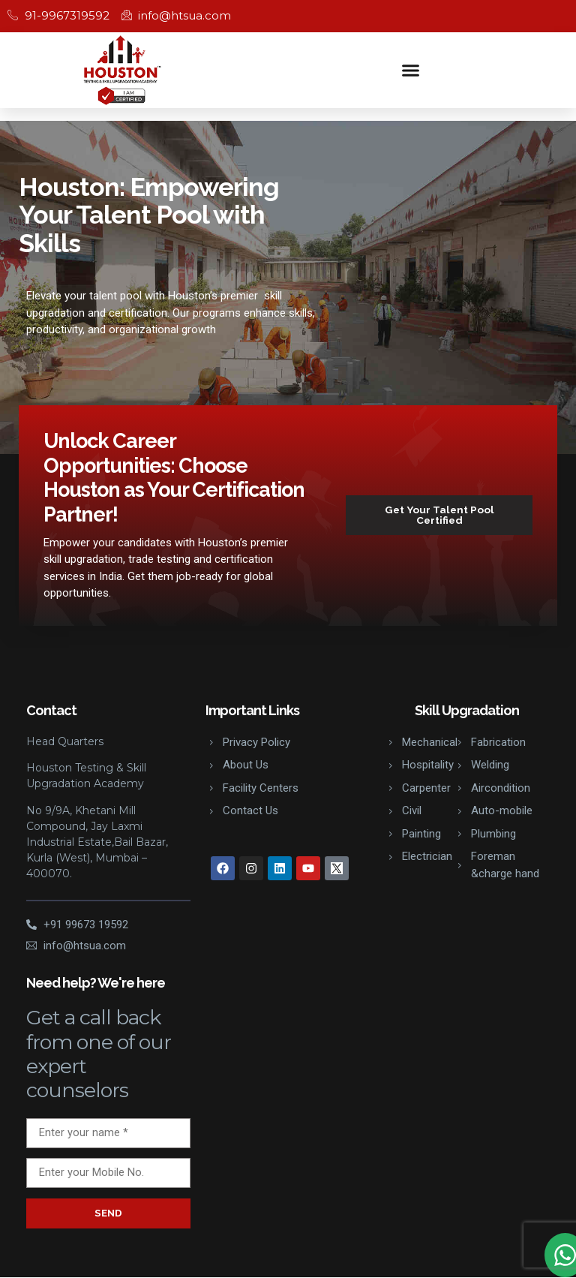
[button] (411, 70)
